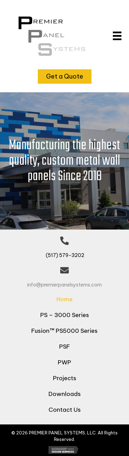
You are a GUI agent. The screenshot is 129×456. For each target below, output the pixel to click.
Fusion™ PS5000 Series (64, 331)
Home (64, 299)
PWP (64, 362)
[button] (65, 76)
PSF (64, 346)
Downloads (65, 394)
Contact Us (65, 409)
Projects (64, 378)
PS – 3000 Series (64, 315)
